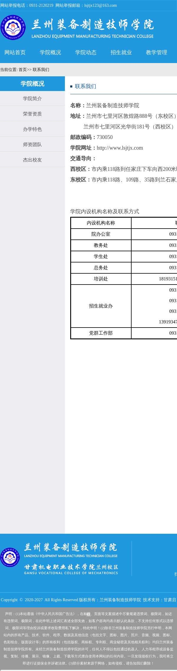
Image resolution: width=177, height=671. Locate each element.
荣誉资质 (32, 113)
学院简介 (32, 98)
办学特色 (32, 129)
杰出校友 (32, 159)
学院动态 (85, 52)
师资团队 (32, 144)
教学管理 (156, 52)
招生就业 (121, 52)
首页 (22, 69)
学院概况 (50, 52)
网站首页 (15, 52)
